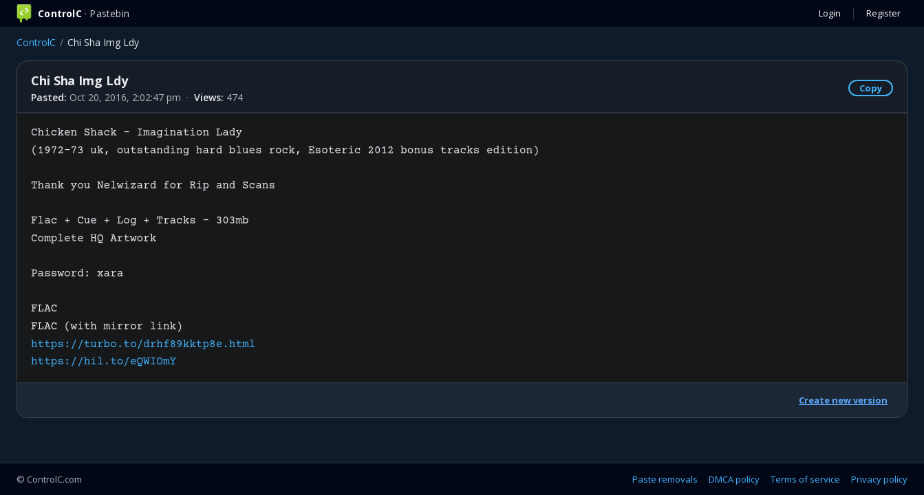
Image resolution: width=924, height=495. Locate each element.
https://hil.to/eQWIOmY (103, 361)
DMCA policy (734, 479)
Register (883, 13)
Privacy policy (879, 479)
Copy (870, 88)
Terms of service (805, 479)
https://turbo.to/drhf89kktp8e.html (143, 344)
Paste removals (665, 479)
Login (830, 13)
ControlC (36, 42)
